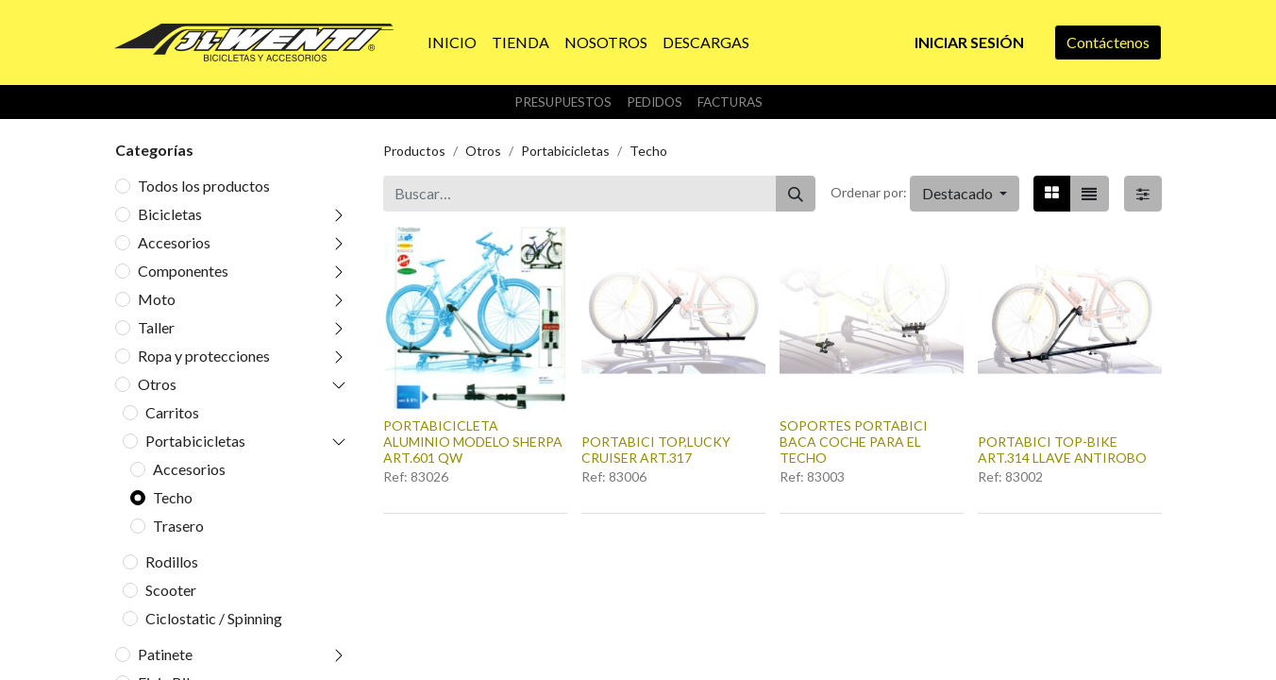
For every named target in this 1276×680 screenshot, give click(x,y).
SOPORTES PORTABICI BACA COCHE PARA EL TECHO (854, 441)
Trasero (178, 526)
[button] (964, 194)
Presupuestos (563, 102)
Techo (173, 497)
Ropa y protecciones (204, 356)
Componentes (183, 271)
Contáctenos (1108, 42)
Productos (414, 151)
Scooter (170, 590)
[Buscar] (795, 194)
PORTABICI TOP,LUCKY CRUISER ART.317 (655, 450)
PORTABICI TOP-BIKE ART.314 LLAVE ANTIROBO (1062, 450)
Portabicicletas (195, 441)
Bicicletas (170, 214)
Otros (157, 384)
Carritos (172, 412)
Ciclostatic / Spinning (213, 618)
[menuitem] (452, 42)
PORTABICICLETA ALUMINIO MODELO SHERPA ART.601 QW (472, 441)
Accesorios (174, 242)
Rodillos (171, 561)
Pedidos (654, 102)
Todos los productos (204, 186)
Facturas (730, 102)
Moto (157, 299)
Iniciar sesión (969, 42)
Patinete (165, 654)
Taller (156, 327)
